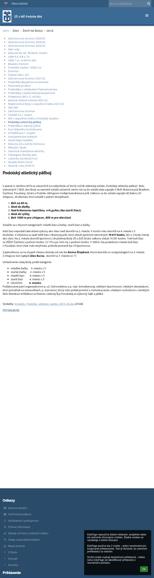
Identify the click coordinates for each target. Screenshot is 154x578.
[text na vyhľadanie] (129, 3)
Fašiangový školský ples (22, 155)
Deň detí (13, 107)
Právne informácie (19, 527)
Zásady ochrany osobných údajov (28, 533)
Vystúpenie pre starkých (22, 136)
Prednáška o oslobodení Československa (32, 89)
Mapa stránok (16, 546)
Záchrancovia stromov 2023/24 (26, 42)
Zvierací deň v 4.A (18, 75)
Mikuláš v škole (17, 147)
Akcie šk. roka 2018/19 (21, 165)
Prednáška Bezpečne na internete (28, 82)
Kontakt (13, 558)
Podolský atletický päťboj (24, 122)
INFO (6, 31)
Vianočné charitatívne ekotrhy (26, 151)
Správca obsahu (17, 508)
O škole (12, 552)
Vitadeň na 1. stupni (20, 115)
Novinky (13, 565)
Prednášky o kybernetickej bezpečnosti (31, 93)
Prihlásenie (20, 3)
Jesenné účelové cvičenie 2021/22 (28, 100)
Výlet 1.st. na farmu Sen (22, 60)
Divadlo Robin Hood (20, 162)
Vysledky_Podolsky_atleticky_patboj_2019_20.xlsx (44, 304)
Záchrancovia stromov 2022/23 (26, 45)
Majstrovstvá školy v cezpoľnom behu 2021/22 (36, 104)
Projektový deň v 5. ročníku (24, 96)
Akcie (49, 31)
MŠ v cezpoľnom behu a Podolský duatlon (33, 118)
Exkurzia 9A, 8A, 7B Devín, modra (27, 53)
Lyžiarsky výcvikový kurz (23, 158)
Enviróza (13, 71)
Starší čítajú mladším (20, 140)
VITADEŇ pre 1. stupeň (21, 133)
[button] (6, 3)
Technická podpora (19, 514)
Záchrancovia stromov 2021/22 (26, 78)
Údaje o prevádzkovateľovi (24, 539)
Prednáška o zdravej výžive (24, 125)
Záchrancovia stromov (21, 111)
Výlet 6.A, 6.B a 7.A (19, 56)
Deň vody (14, 49)
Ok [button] (144, 569)
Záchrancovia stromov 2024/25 (26, 38)
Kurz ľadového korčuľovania (25, 129)
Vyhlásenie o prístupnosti (23, 520)
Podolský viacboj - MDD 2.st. (25, 67)
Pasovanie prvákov (19, 85)
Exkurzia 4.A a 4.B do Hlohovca (26, 144)
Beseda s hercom (18, 64)
